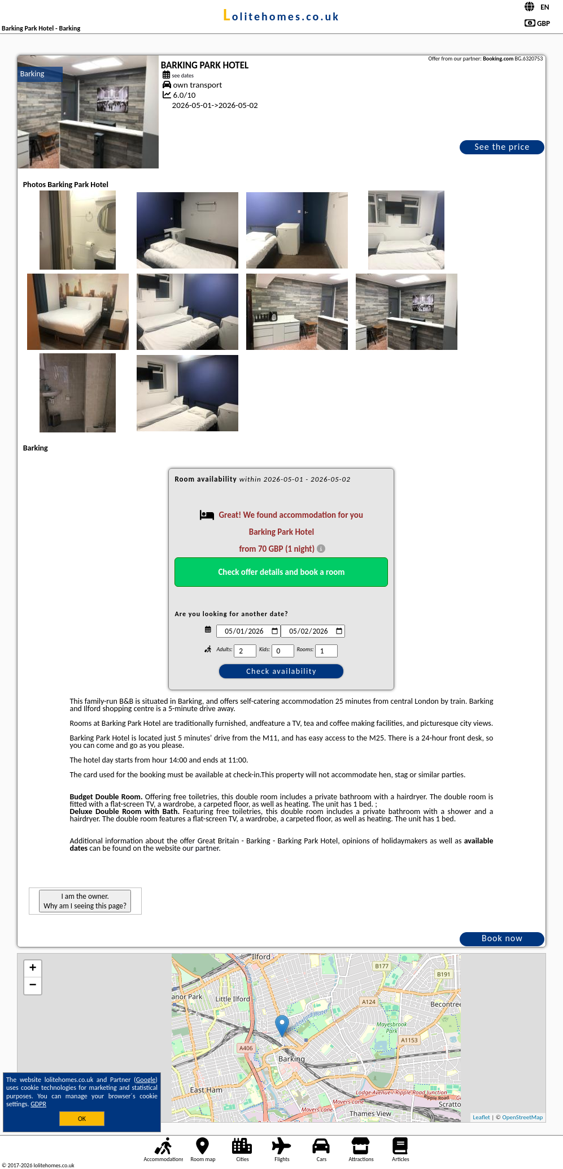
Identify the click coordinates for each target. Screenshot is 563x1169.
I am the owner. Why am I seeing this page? (84, 901)
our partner (200, 848)
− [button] (33, 985)
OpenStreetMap (523, 1117)
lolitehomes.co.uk (281, 16)
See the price (502, 146)
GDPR (38, 1104)
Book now (502, 938)
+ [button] (33, 968)
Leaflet (481, 1117)
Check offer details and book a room (281, 572)
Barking (32, 74)
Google (146, 1080)
